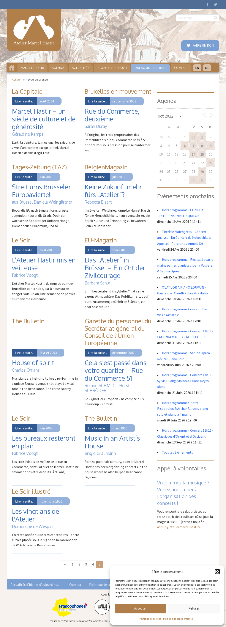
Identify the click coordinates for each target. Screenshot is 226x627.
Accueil (16, 80)
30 (193, 137)
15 (202, 154)
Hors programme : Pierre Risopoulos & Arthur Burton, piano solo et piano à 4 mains (182, 408)
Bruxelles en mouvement (118, 91)
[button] (217, 571)
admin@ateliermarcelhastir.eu (179, 527)
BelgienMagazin (106, 167)
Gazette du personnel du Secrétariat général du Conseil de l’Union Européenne (118, 332)
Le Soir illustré (31, 491)
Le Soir (21, 240)
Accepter (140, 608)
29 (202, 172)
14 (193, 154)
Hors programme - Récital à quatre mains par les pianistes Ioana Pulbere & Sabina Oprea (185, 265)
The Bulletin (28, 321)
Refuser (193, 608)
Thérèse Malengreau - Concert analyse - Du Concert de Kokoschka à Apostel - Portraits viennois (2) (184, 237)
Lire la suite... (24, 101)
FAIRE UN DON (203, 45)
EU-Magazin (101, 240)
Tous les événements (177, 452)
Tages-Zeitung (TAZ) (39, 167)
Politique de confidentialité (178, 618)
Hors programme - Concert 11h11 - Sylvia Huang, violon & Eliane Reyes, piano (185, 381)
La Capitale (27, 91)
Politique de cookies (150, 618)
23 (210, 163)
